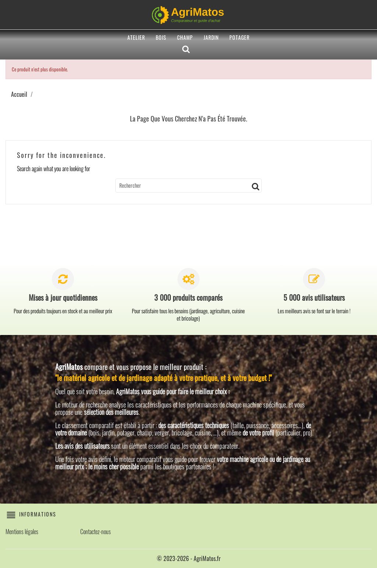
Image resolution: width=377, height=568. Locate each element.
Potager (239, 37)
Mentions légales (22, 531)
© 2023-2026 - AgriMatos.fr (189, 558)
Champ (185, 37)
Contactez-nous (95, 531)
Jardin (211, 37)
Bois (161, 37)
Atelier (136, 37)
